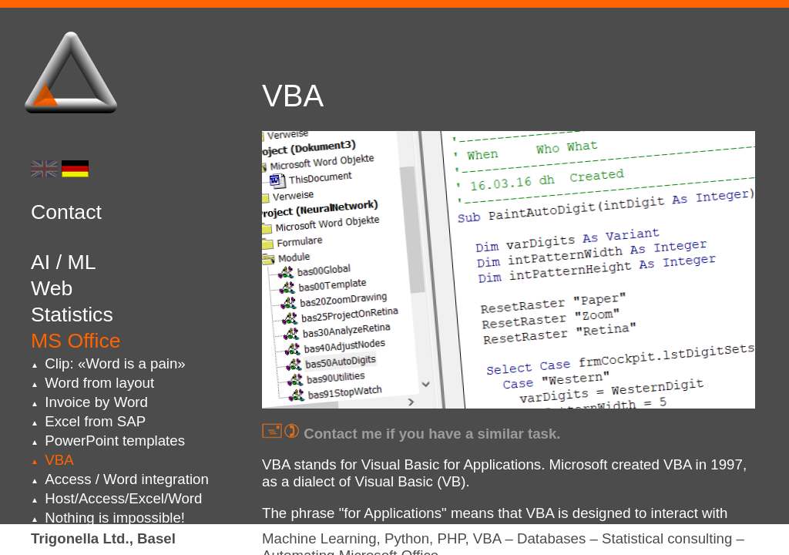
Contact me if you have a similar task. (411, 434)
